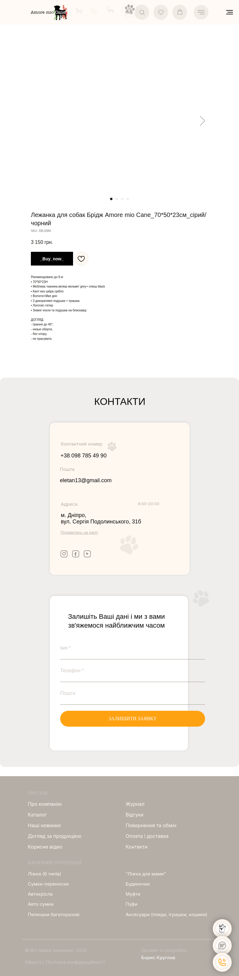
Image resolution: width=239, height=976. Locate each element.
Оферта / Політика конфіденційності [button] (65, 962)
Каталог (37, 815)
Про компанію (45, 804)
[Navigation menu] (201, 12)
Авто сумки (40, 904)
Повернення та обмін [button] (151, 825)
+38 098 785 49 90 (84, 456)
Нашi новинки (44, 825)
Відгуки (135, 815)
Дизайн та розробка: (164, 950)
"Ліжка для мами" (146, 874)
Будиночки (138, 884)
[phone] (132, 670)
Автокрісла (40, 894)
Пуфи (132, 904)
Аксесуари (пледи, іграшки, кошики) (167, 914)
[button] (142, 12)
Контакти (136, 847)
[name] (132, 648)
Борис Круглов (158, 957)
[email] (132, 693)
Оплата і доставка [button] (147, 836)
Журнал (135, 804)
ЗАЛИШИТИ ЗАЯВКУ (132, 718)
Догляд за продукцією (54, 836)
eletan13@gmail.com (86, 480)
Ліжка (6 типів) (44, 874)
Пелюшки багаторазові (53, 914)
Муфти (133, 894)
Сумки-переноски (48, 884)
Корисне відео (45, 847)
